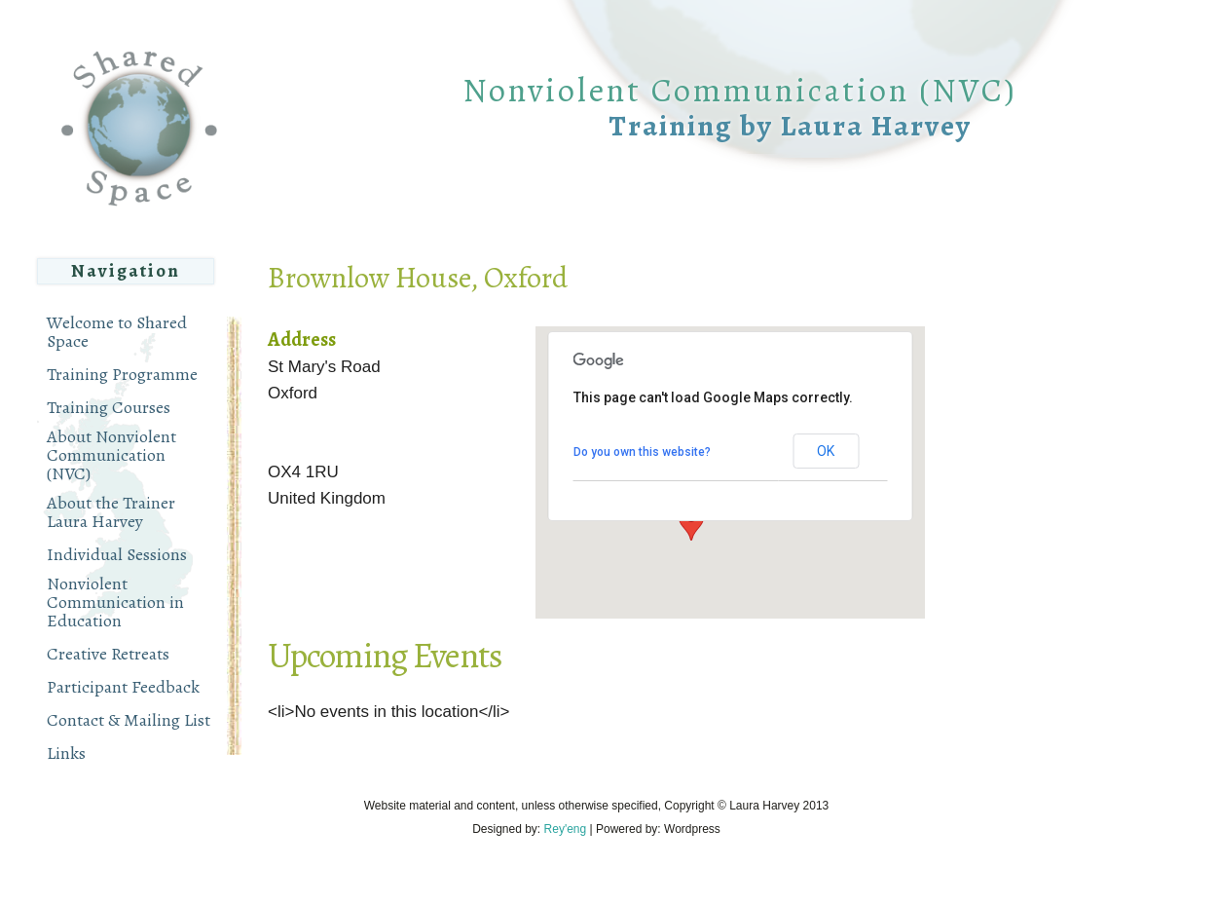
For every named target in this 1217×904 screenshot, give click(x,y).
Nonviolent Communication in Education (115, 602)
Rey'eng (565, 829)
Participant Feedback (123, 687)
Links (66, 753)
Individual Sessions (117, 555)
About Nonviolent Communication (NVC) (111, 455)
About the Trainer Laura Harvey (111, 512)
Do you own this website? (642, 452)
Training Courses (108, 407)
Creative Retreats (108, 654)
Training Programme (122, 374)
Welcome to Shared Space (117, 332)
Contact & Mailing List (128, 720)
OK (825, 451)
